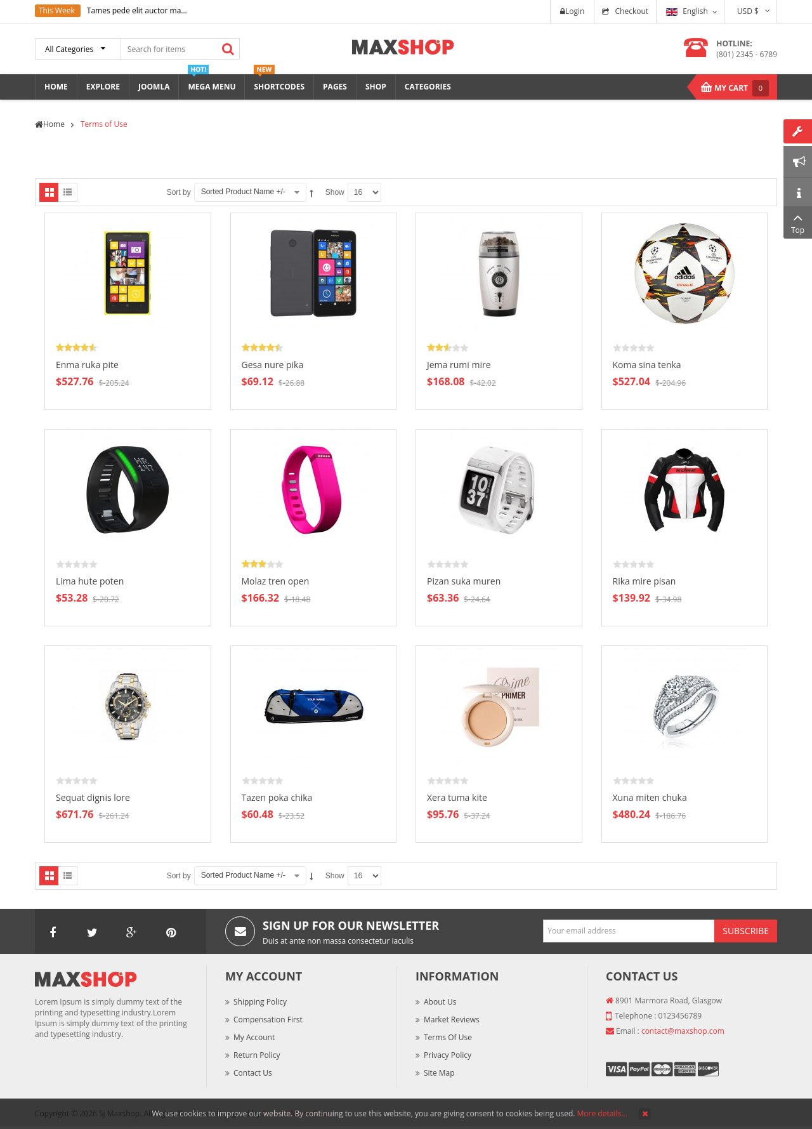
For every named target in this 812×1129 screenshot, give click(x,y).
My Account (254, 1037)
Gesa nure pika (273, 365)
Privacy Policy (447, 1055)
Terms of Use (448, 1037)
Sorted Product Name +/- (243, 191)
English (687, 11)
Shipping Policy (260, 1001)
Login (572, 11)
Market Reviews (452, 1019)
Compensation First (268, 1019)
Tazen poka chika (277, 797)
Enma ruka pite (87, 365)
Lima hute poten (90, 581)
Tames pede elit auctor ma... (137, 10)
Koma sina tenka (647, 365)
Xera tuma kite (457, 797)
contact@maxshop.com (682, 1031)
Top (797, 222)
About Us (440, 1001)
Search (228, 49)
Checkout (631, 11)
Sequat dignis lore (93, 797)
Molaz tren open (276, 581)
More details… (602, 1113)
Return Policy (256, 1055)
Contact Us (252, 1072)
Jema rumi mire (459, 365)
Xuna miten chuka (650, 797)
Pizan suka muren (464, 581)
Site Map (439, 1072)
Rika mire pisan (644, 581)
